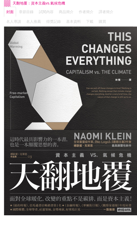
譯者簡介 (106, 12)
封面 (10, 12)
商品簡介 (66, 12)
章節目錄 (26, 12)
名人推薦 (33, 21)
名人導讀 (13, 21)
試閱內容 (46, 12)
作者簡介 (86, 12)
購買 (102, 21)
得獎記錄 (53, 21)
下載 (89, 21)
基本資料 (73, 21)
